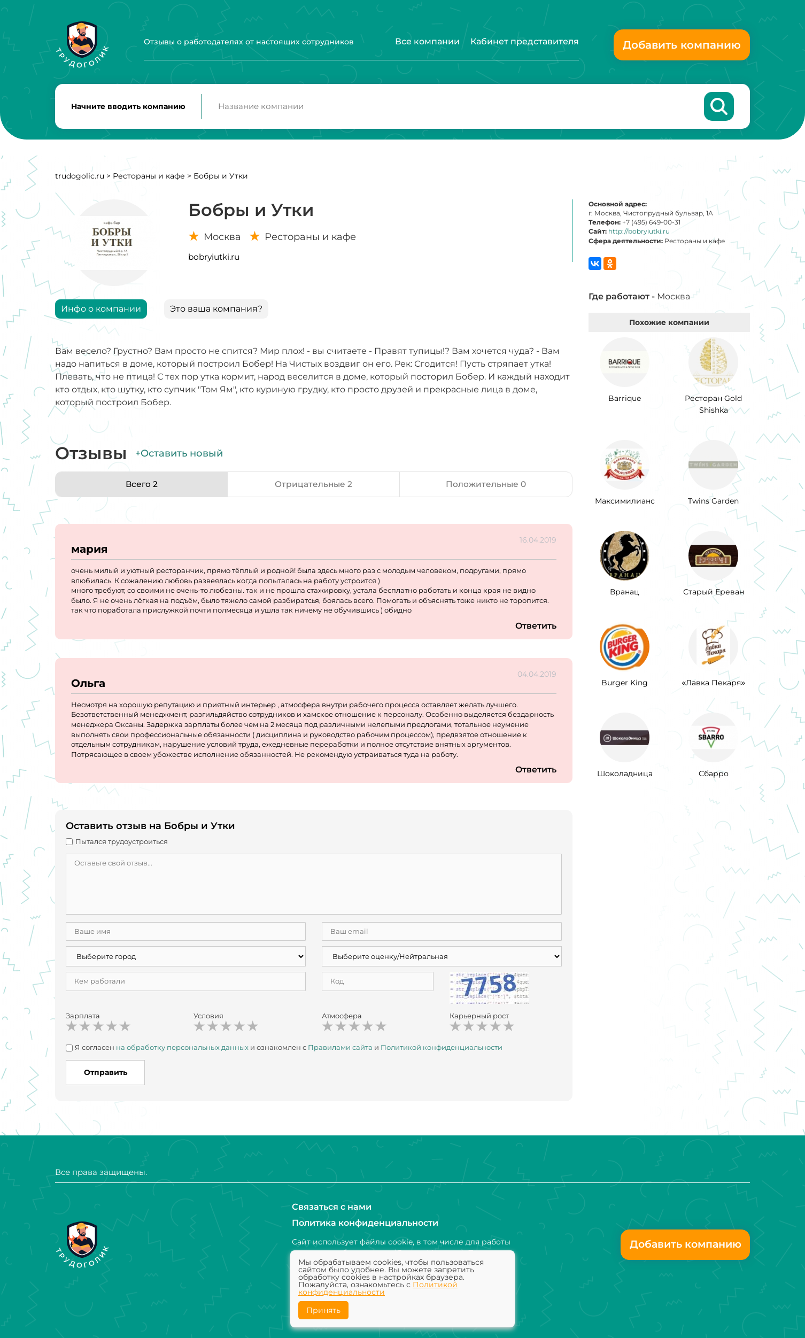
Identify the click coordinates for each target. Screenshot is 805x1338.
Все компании (427, 41)
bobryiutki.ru (213, 259)
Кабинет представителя (524, 41)
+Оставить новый (179, 455)
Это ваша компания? (216, 311)
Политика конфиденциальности (365, 1223)
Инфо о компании (101, 311)
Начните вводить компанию (128, 107)
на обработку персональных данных (182, 1049)
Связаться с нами (331, 1207)
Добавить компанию (682, 44)
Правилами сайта (340, 1049)
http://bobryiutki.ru (639, 233)
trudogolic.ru (79, 178)
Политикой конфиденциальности (441, 1049)
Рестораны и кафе (149, 178)
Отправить (105, 1074)
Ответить (535, 628)
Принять (323, 1310)
